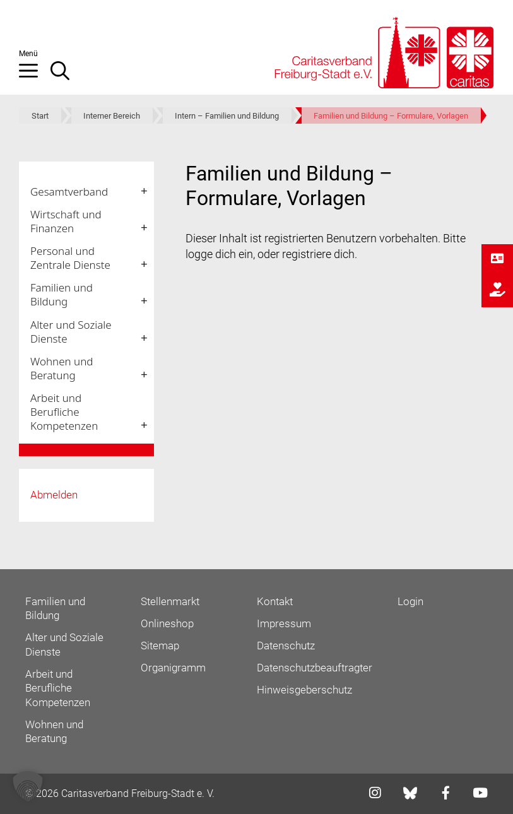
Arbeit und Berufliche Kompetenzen (64, 412)
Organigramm (173, 667)
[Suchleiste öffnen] (66, 76)
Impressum (284, 623)
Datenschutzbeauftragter (314, 667)
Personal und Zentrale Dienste (70, 258)
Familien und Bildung (61, 294)
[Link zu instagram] (371, 794)
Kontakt (275, 601)
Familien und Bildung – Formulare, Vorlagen (391, 116)
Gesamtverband (69, 191)
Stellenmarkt (170, 601)
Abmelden (54, 494)
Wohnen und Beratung (61, 368)
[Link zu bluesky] (411, 793)
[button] (34, 76)
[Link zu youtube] (476, 794)
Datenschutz (286, 645)
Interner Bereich (111, 116)
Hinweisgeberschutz (304, 689)
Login (410, 601)
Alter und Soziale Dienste (71, 331)
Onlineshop (167, 623)
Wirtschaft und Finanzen (66, 221)
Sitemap (160, 645)
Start (40, 116)
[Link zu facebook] (442, 794)
